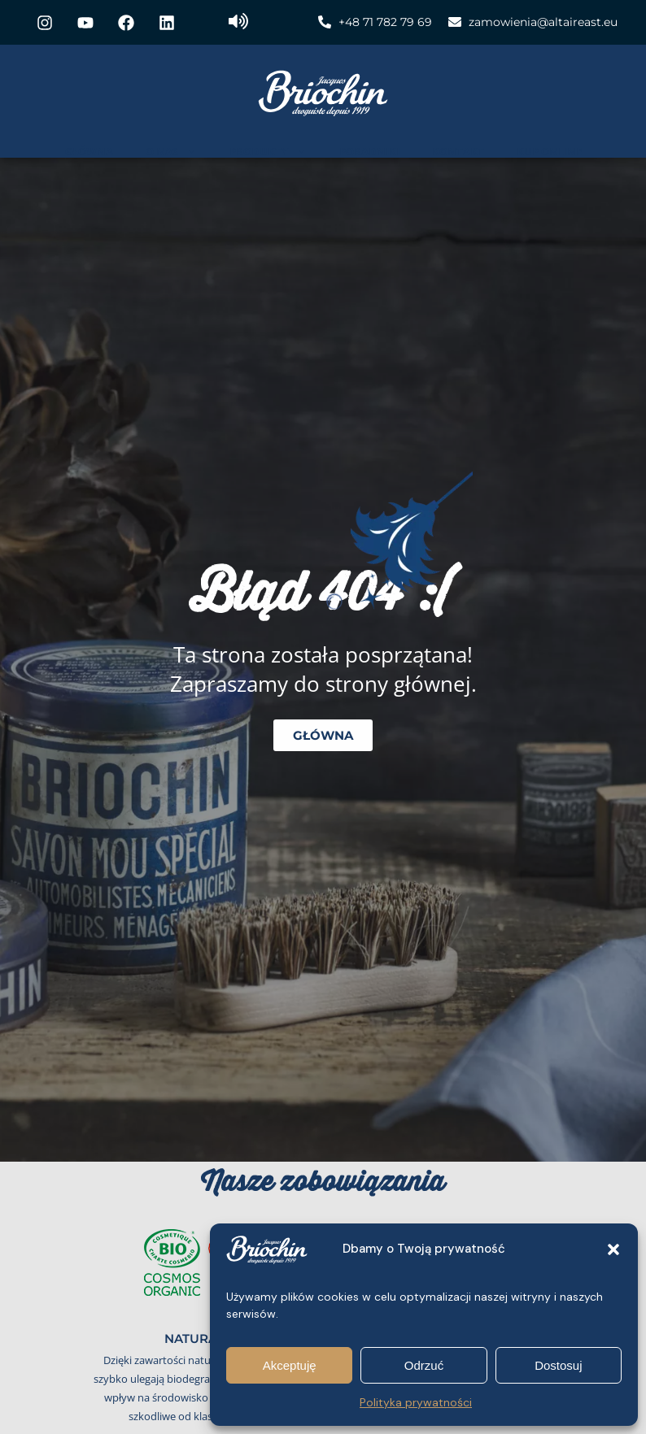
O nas (171, 150)
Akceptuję (289, 1365)
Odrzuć (423, 1365)
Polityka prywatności (416, 1402)
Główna (89, 151)
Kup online (549, 151)
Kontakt (458, 151)
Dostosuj (558, 1365)
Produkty (268, 150)
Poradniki (369, 151)
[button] (613, 1249)
